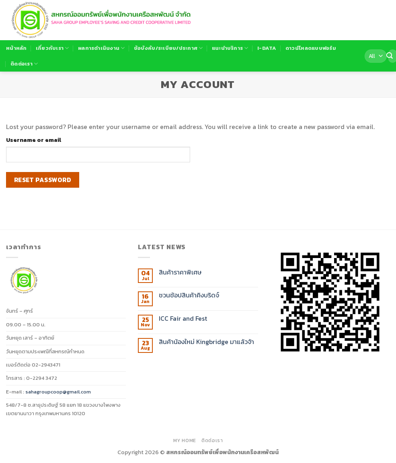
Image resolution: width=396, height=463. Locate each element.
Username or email (33, 139)
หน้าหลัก (16, 48)
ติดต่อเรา (24, 64)
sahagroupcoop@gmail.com (58, 391)
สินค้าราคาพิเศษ (180, 272)
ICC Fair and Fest (183, 318)
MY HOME (184, 440)
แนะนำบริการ (230, 48)
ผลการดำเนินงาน (101, 48)
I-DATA (267, 48)
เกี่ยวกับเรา (52, 48)
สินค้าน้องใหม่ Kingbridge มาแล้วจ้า (206, 342)
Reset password (43, 179)
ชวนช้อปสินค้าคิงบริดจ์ (189, 295)
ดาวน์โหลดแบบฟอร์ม (310, 48)
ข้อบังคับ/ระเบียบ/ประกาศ (168, 48)
